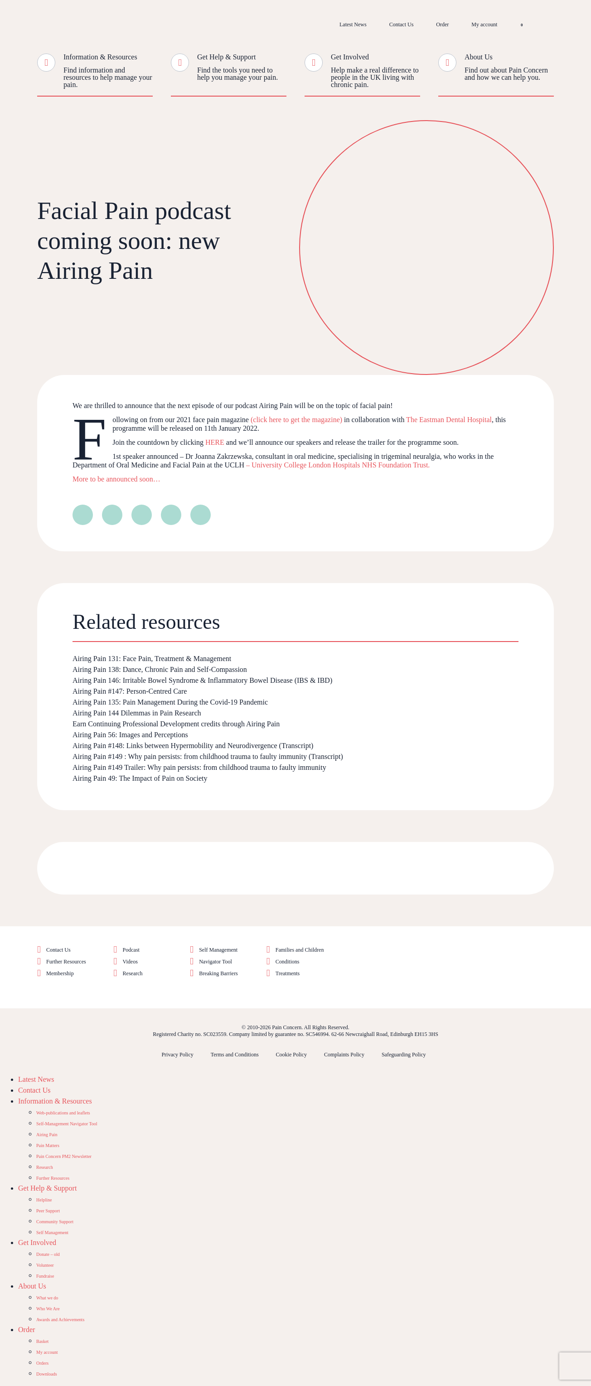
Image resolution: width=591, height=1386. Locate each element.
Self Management (218, 950)
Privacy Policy (177, 1054)
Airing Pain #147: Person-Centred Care (130, 691)
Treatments (288, 973)
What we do (47, 1297)
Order (442, 24)
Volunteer (45, 1265)
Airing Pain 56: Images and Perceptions (130, 735)
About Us (479, 57)
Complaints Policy (344, 1054)
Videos (130, 961)
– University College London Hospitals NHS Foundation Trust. (337, 465)
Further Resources (66, 961)
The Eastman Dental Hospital (449, 419)
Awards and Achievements (60, 1319)
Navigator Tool (215, 961)
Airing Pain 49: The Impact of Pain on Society (140, 778)
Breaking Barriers (218, 973)
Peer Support (48, 1210)
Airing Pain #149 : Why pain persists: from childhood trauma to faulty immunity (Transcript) (208, 756)
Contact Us (401, 24)
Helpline (44, 1199)
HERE (214, 442)
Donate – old (48, 1254)
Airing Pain (46, 1134)
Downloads (46, 1373)
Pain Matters (47, 1145)
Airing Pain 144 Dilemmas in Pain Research (138, 713)
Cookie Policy (291, 1054)
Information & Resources (100, 57)
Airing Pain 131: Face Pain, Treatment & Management (152, 658)
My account (484, 24)
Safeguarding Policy (404, 1054)
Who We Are (48, 1308)
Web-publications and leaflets (63, 1112)
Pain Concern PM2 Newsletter (64, 1156)
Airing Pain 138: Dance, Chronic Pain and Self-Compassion (160, 669)
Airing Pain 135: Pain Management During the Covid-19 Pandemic (170, 702)
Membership (60, 973)
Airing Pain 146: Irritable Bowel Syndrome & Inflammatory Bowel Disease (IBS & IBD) (202, 680)
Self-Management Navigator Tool (66, 1123)
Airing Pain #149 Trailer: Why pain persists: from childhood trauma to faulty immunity (199, 767)
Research (133, 973)
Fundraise (45, 1276)
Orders (42, 1363)
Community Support (54, 1221)
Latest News (353, 24)
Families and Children (300, 950)
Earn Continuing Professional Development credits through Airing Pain (176, 724)
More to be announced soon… (116, 479)
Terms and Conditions (235, 1054)
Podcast (131, 950)
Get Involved (350, 57)
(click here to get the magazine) (296, 419)
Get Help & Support (226, 57)
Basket (42, 1341)
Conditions (288, 961)
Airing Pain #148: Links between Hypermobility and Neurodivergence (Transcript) (193, 745)
